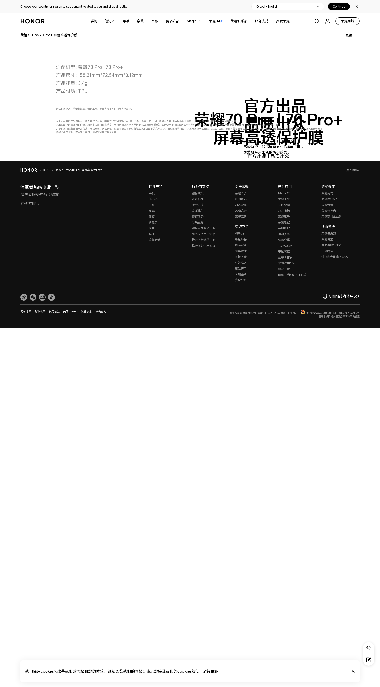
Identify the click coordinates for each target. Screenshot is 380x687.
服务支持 (262, 21)
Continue (339, 6)
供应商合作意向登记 (334, 621)
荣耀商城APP (329, 563)
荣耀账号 (284, 580)
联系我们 (198, 575)
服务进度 (198, 569)
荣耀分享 (284, 604)
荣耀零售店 (328, 575)
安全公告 (241, 644)
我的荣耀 (284, 569)
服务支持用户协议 (203, 598)
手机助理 (284, 592)
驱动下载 (284, 633)
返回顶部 (352, 534)
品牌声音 (241, 575)
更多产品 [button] (173, 21)
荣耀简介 (241, 557)
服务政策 (198, 557)
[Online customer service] (368, 648)
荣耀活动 (241, 580)
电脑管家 (284, 615)
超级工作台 (285, 621)
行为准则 (241, 627)
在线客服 (30, 568)
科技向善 (241, 621)
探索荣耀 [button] (283, 21)
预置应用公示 (287, 627)
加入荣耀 (241, 569)
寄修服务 (198, 580)
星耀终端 (327, 615)
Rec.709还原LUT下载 (292, 639)
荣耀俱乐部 (238, 21)
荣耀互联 (284, 563)
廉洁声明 (241, 632)
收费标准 (198, 563)
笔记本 (110, 21)
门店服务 (198, 586)
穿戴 (140, 21)
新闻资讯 (241, 563)
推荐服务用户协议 (203, 610)
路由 (152, 592)
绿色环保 (241, 603)
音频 (154, 21)
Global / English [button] (267, 6)
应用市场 (284, 575)
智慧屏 (153, 586)
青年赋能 (241, 615)
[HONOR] (31, 534)
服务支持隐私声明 (203, 592)
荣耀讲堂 (327, 603)
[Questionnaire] (368, 660)
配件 (152, 598)
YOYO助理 (285, 610)
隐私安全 (241, 609)
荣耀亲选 (154, 604)
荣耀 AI (216, 21)
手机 (93, 21)
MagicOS (194, 21)
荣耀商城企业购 (331, 580)
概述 (349, 35)
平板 (126, 21)
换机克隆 (284, 598)
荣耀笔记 (284, 586)
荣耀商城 (347, 21)
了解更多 (210, 671)
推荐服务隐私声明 (203, 604)
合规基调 (241, 638)
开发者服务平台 (331, 609)
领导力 (239, 597)
